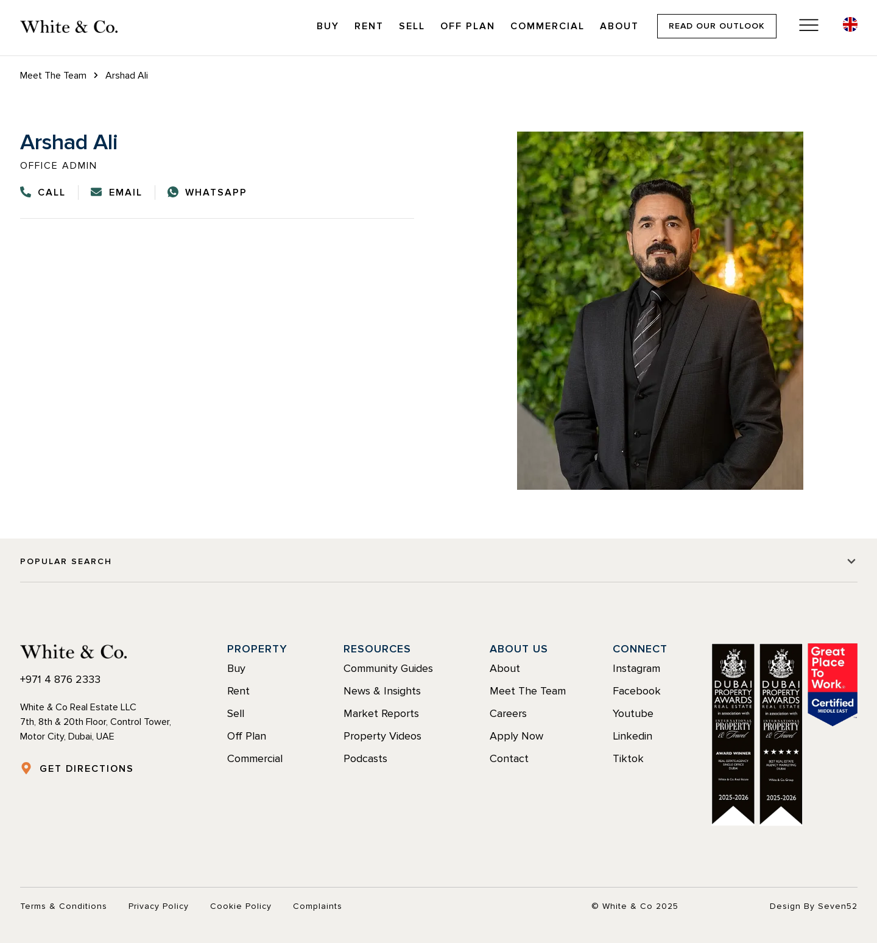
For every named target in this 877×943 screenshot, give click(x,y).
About (619, 26)
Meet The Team (53, 75)
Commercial (547, 26)
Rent (369, 26)
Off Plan (467, 26)
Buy (328, 26)
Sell (412, 26)
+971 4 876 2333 (60, 679)
